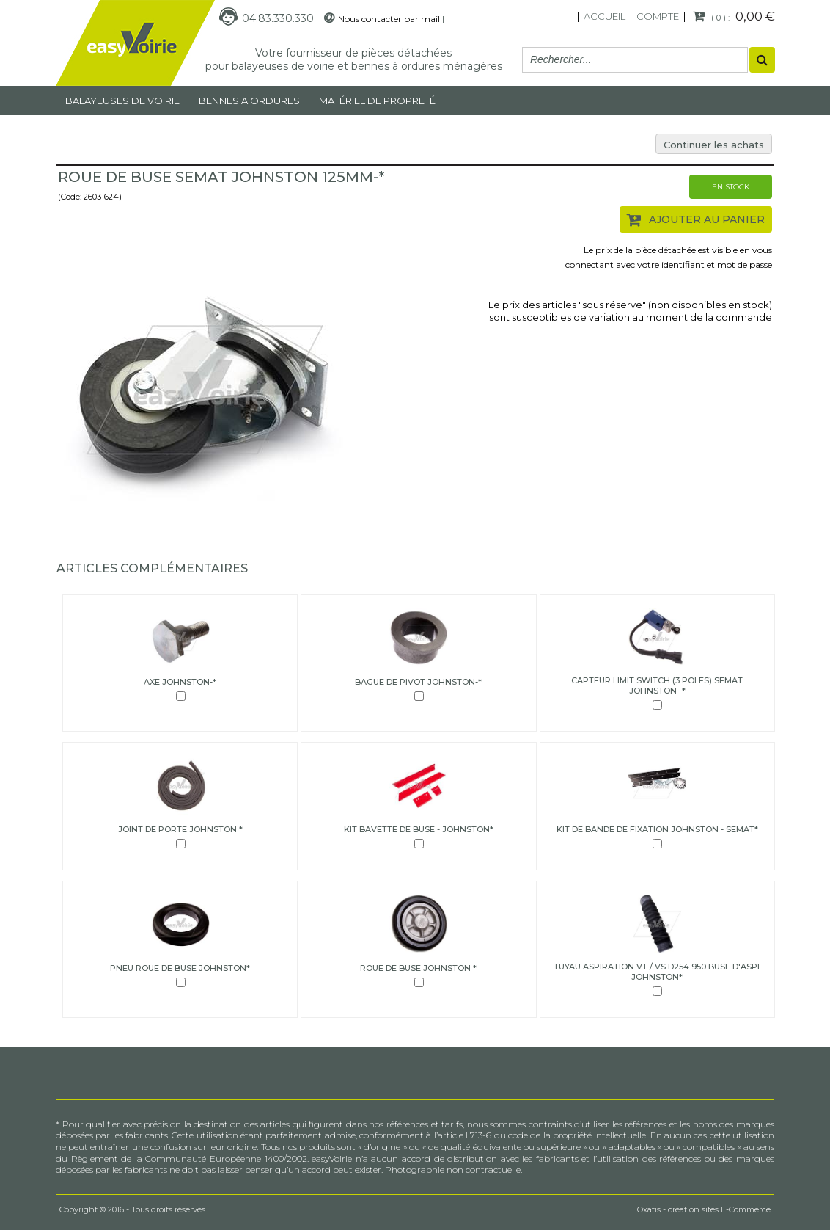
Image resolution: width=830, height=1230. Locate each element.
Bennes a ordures (249, 100)
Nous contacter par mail (389, 18)
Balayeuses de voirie (122, 100)
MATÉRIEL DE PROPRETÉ (377, 100)
